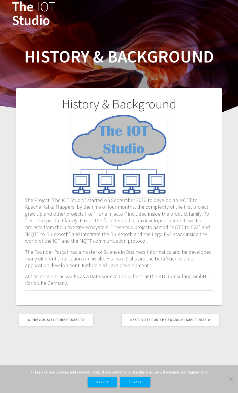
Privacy (135, 382)
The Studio (34, 13)
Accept (102, 382)
